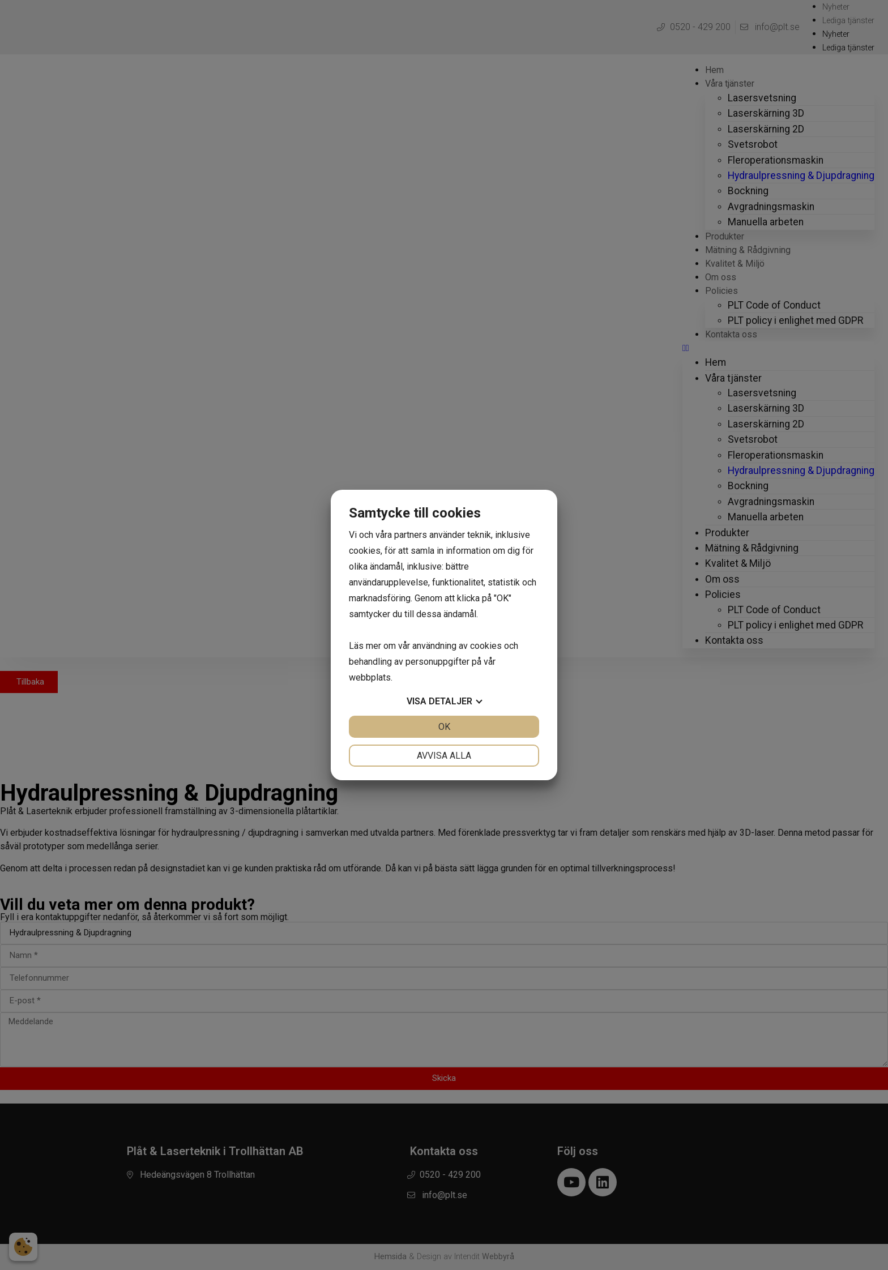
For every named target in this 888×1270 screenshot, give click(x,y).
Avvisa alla (444, 755)
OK (444, 726)
